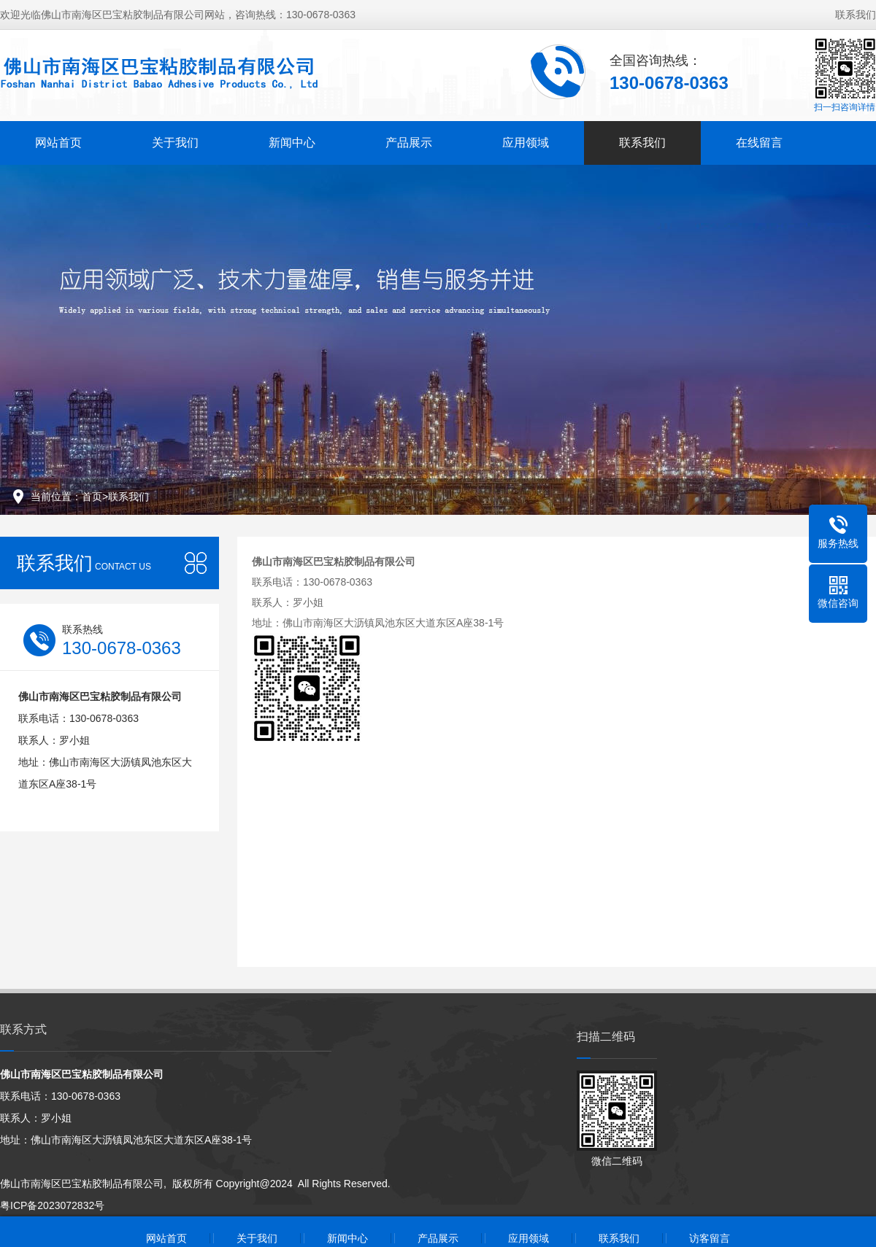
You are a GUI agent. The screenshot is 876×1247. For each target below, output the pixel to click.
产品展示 (408, 142)
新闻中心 (292, 142)
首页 (92, 496)
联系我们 (855, 14)
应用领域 (525, 142)
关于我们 (175, 142)
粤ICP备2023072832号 (52, 1205)
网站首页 (58, 142)
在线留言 (759, 142)
